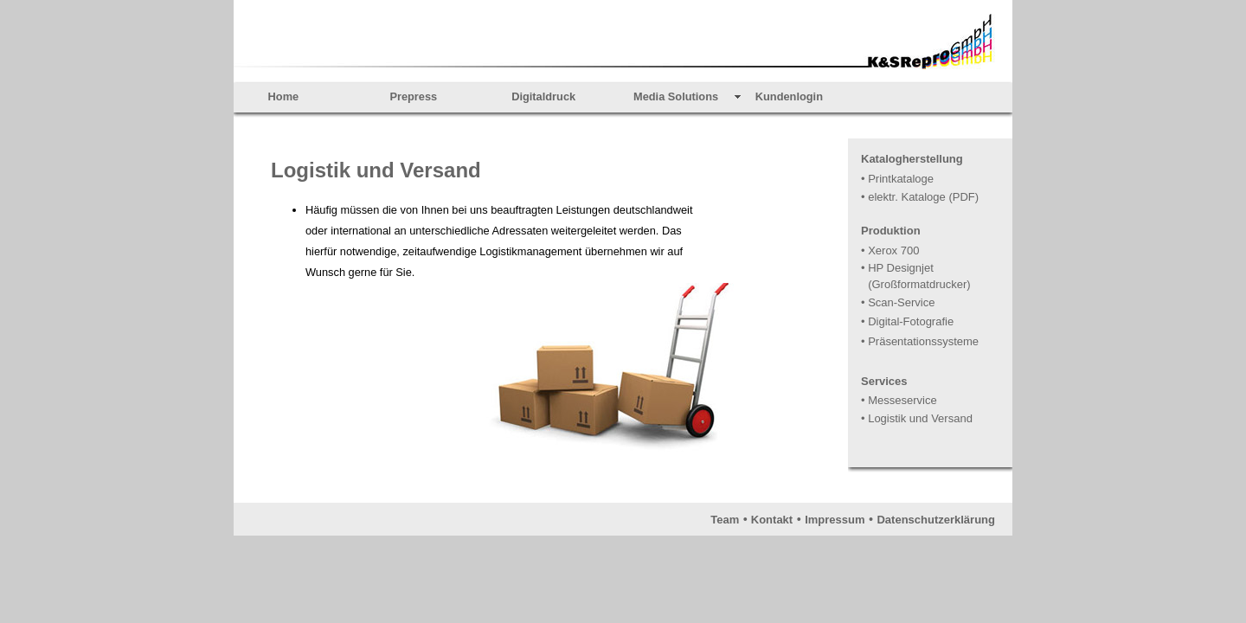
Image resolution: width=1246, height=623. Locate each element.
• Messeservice (899, 400)
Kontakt (772, 519)
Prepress (413, 96)
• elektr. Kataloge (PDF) (920, 196)
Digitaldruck (543, 96)
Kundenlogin (789, 96)
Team (724, 519)
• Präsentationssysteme (920, 341)
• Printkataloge (897, 178)
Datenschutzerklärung (936, 519)
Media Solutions (675, 96)
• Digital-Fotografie (907, 321)
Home (283, 96)
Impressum (834, 519)
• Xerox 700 (890, 250)
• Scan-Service (897, 302)
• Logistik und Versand (917, 418)
